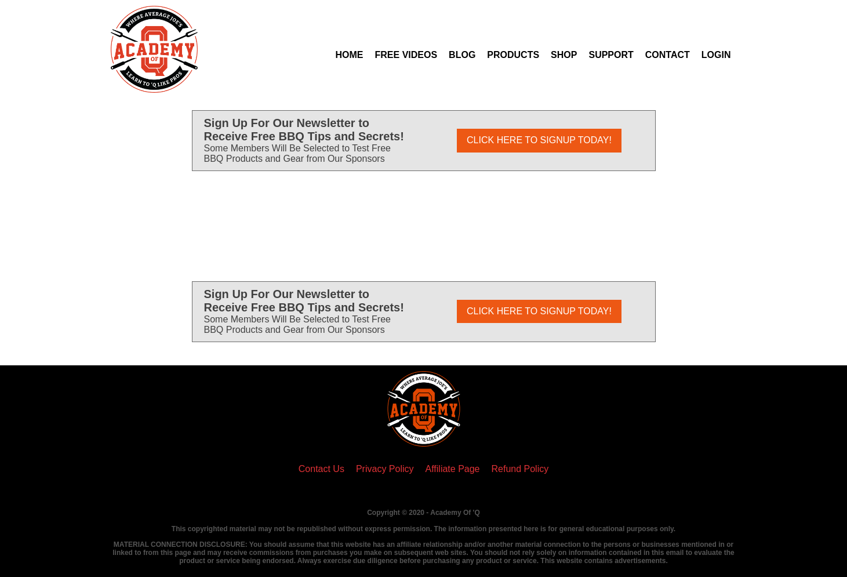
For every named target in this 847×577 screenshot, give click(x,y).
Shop (564, 55)
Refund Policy (520, 469)
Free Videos (406, 55)
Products (513, 55)
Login (716, 55)
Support (610, 55)
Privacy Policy (385, 469)
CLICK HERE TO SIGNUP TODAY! (539, 140)
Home (349, 55)
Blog (462, 55)
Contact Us (321, 469)
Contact (667, 55)
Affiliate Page (453, 469)
